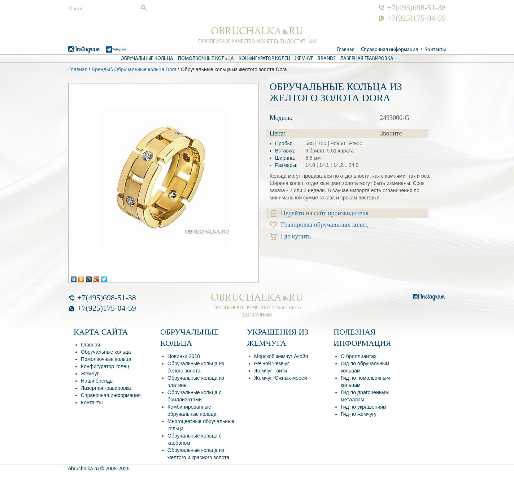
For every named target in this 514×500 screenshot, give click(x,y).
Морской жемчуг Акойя (281, 356)
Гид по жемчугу (358, 414)
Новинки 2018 (183, 356)
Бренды (101, 69)
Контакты (435, 49)
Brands (327, 58)
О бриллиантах (358, 356)
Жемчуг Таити (270, 371)
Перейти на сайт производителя (320, 213)
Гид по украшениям (363, 407)
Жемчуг (304, 58)
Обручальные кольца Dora (145, 69)
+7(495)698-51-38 (416, 8)
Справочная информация (389, 49)
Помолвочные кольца (206, 58)
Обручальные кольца (147, 58)
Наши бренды (97, 381)
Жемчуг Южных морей (280, 378)
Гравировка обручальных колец (319, 225)
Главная (345, 49)
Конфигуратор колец (264, 58)
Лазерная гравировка (366, 58)
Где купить (290, 236)
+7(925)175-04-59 (416, 18)
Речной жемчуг (271, 363)
